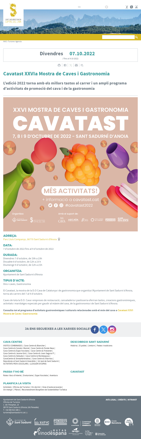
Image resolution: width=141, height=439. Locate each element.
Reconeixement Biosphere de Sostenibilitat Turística (44, 389)
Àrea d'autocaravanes (52, 387)
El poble (82, 345)
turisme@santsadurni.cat (14, 412)
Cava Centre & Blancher (34, 345)
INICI (5, 41)
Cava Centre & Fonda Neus (42, 348)
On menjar (8, 389)
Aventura (54, 375)
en (91, 7)
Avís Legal (111, 399)
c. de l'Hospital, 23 (11, 405)
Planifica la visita (17, 383)
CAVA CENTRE (12, 342)
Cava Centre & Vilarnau (42, 358)
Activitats (7, 387)
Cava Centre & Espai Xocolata (16, 351)
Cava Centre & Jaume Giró (14, 353)
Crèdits (122, 399)
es (83, 7)
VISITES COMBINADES (12, 345)
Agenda (18, 41)
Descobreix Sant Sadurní (89, 342)
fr (87, 7)
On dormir (36, 387)
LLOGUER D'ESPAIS (38, 364)
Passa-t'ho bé (13, 371)
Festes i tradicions (104, 345)
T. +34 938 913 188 (10, 410)
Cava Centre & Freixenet (41, 351)
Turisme (11, 41)
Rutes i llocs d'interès (12, 375)
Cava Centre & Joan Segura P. (41, 353)
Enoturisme (28, 375)
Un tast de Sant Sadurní (48, 361)
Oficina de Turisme (21, 387)
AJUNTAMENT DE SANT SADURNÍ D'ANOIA (116, 2)
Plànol (17, 389)
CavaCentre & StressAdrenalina (16, 358)
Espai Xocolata (41, 375)
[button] (6, 38)
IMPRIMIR (59, 65)
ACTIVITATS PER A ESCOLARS (15, 364)
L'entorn (91, 345)
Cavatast (77, 371)
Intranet (132, 399)
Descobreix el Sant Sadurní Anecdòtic (19, 361)
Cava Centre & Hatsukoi (13, 356)
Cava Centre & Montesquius (37, 356)
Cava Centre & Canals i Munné (16, 348)
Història (73, 345)
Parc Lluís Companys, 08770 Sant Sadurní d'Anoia (30, 239)
